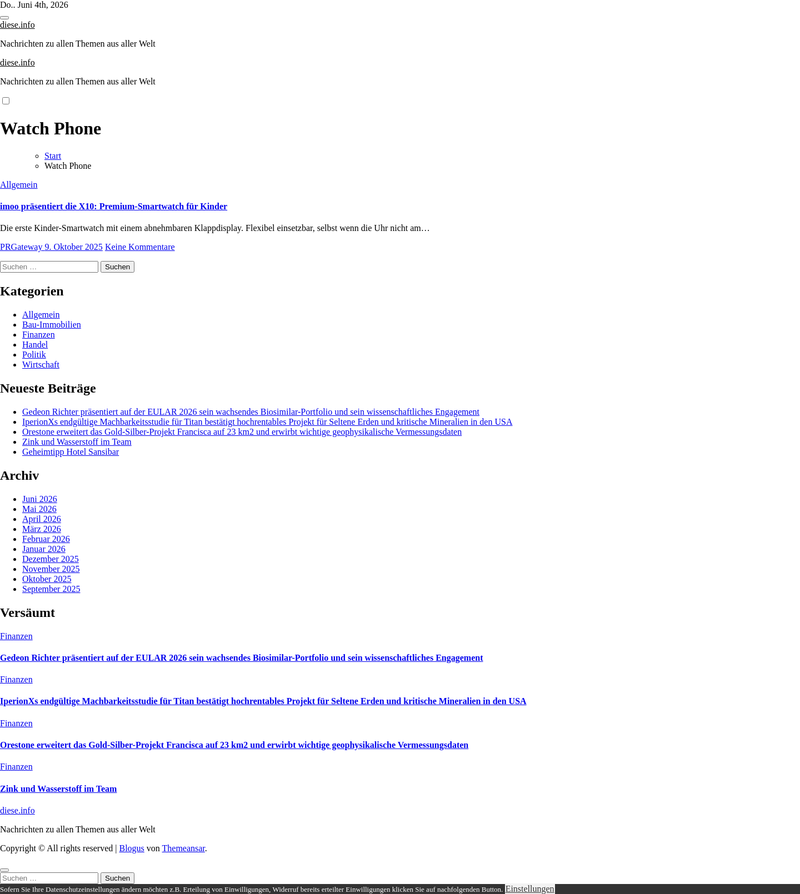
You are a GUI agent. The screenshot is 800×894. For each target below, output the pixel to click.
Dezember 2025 (50, 559)
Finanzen (38, 334)
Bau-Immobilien (51, 324)
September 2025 (51, 589)
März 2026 (41, 529)
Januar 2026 (44, 549)
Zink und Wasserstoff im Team (77, 441)
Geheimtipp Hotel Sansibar (70, 451)
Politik (34, 354)
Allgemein (19, 184)
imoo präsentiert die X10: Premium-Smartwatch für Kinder (113, 206)
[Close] (4, 870)
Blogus (131, 848)
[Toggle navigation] (4, 17)
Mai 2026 (39, 509)
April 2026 (41, 519)
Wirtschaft (40, 364)
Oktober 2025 (46, 579)
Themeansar (183, 848)
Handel (35, 344)
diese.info (17, 24)
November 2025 (51, 569)
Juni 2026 (39, 499)
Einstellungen (530, 888)
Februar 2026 (46, 539)
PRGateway (22, 247)
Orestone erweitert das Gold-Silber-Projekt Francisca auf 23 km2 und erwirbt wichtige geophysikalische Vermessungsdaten (242, 431)
